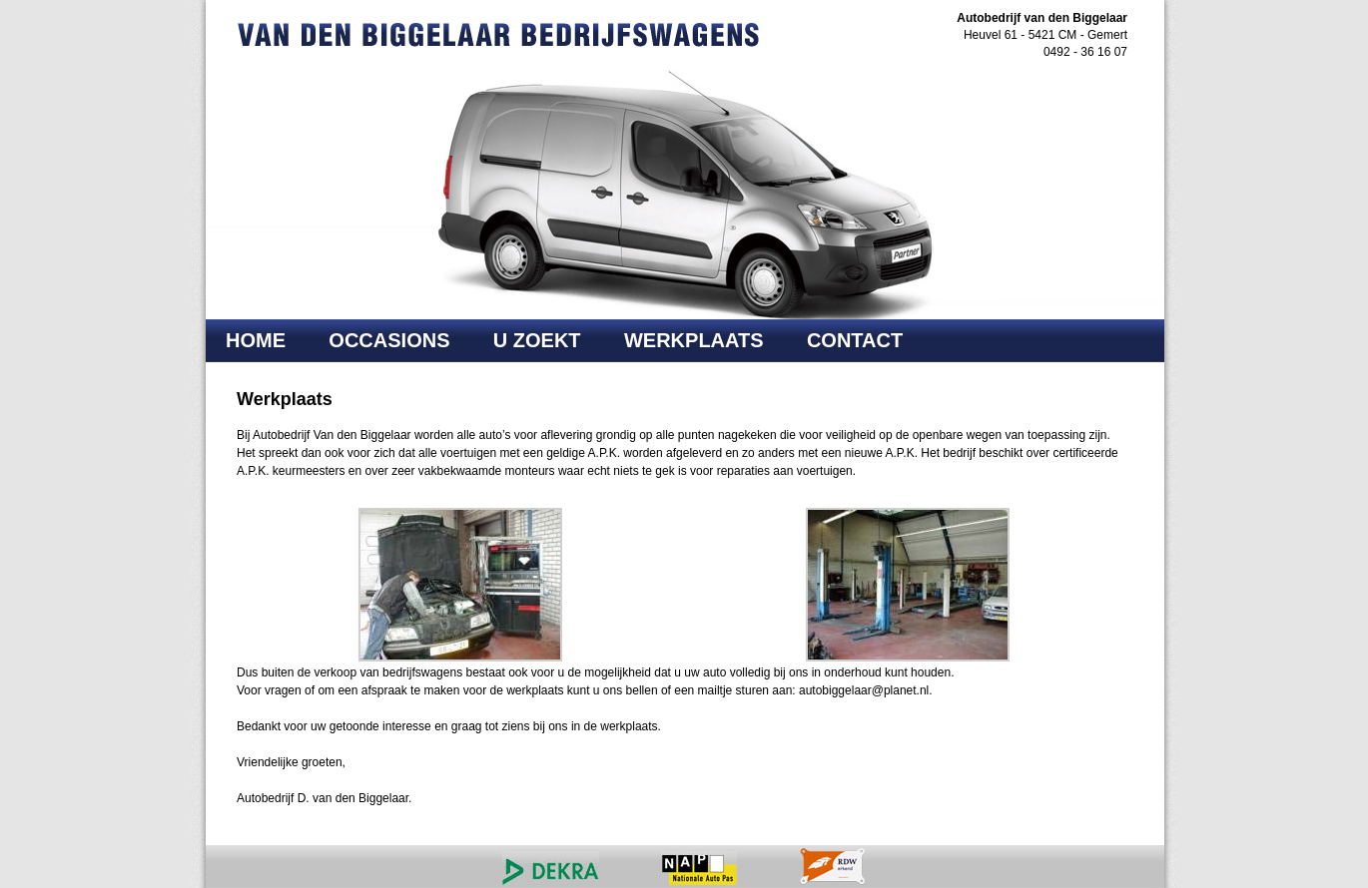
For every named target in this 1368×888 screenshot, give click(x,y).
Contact (855, 340)
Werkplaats (694, 340)
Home (256, 340)
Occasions (389, 340)
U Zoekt (537, 340)
